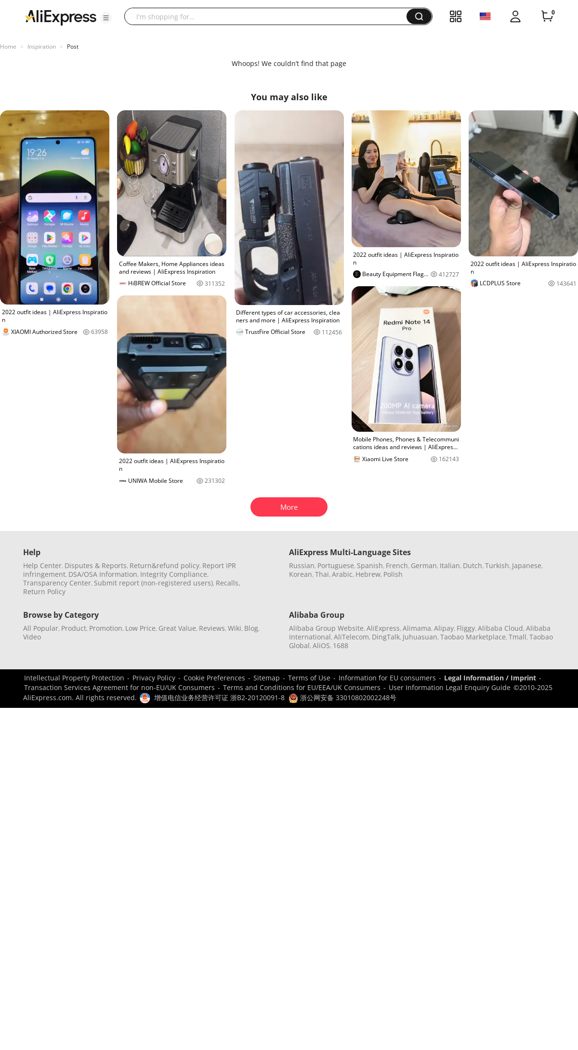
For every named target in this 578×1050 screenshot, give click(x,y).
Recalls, (228, 582)
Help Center (42, 565)
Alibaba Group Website (326, 628)
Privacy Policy (153, 677)
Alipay (444, 628)
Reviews (212, 628)
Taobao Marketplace (473, 636)
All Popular (40, 628)
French (397, 565)
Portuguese (335, 565)
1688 (340, 645)
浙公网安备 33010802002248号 (342, 697)
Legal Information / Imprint (490, 677)
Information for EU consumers (387, 677)
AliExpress (383, 628)
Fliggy (466, 628)
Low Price (140, 628)
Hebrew (368, 574)
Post (73, 46)
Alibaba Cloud (500, 628)
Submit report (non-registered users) (153, 582)
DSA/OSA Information (102, 574)
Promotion (105, 628)
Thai (322, 574)
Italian (450, 565)
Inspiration (41, 46)
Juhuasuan (420, 636)
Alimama (417, 628)
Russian (302, 565)
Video (32, 636)
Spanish (370, 565)
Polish (393, 574)
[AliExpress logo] (60, 17)
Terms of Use (309, 677)
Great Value (177, 628)
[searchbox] (269, 16)
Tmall (517, 636)
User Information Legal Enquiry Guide (450, 687)
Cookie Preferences (214, 677)
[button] (106, 18)
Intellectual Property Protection (74, 677)
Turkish (497, 565)
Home (8, 46)
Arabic (342, 574)
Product (73, 628)
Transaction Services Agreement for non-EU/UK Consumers (119, 687)
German (424, 565)
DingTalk (386, 636)
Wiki (234, 628)
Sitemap (266, 677)
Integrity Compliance (173, 574)
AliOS (321, 645)
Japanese (526, 565)
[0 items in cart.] (547, 16)
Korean (300, 574)
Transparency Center (57, 582)
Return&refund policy (164, 565)
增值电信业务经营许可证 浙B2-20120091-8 (219, 697)
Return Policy (44, 591)
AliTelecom (351, 636)
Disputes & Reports (96, 565)
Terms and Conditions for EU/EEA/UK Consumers (302, 687)
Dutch (472, 565)
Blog (251, 628)
